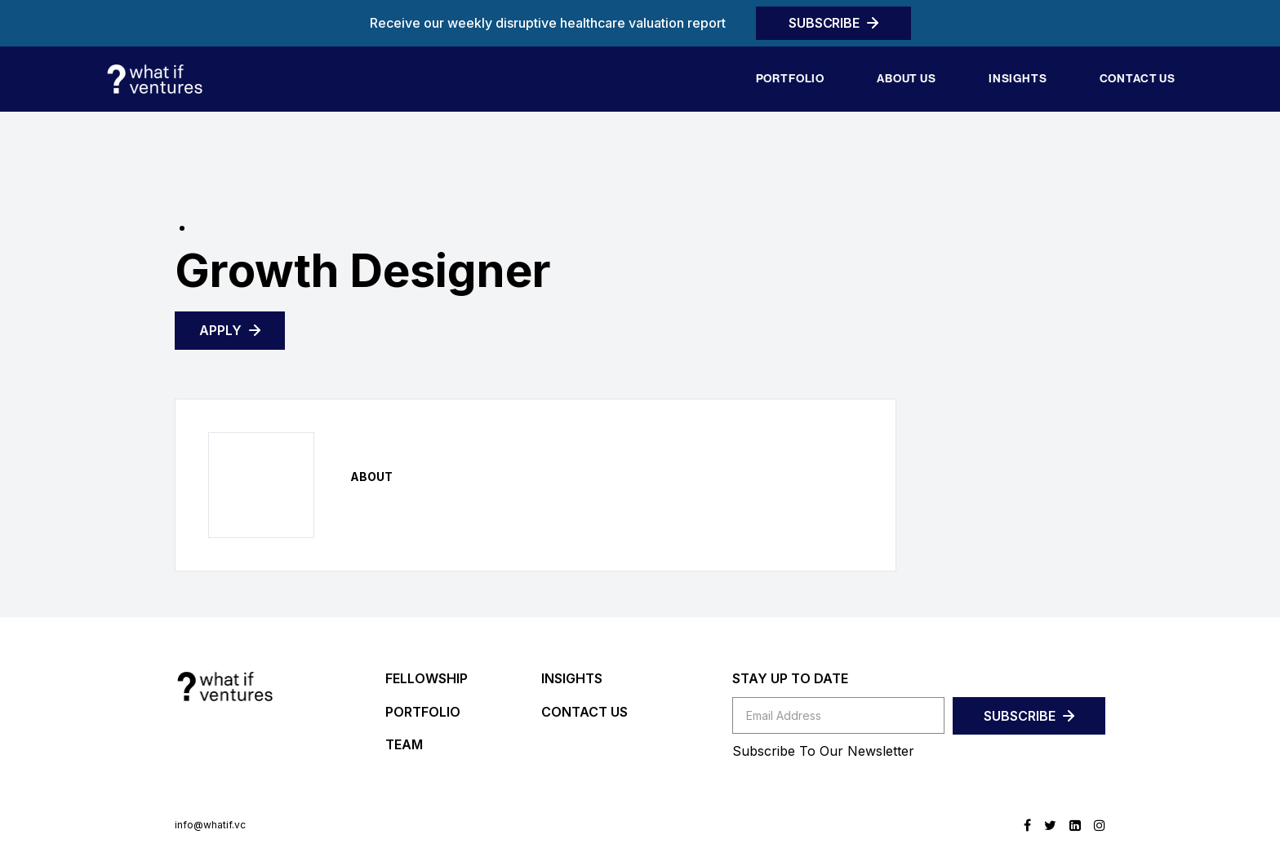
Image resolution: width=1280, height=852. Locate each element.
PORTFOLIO (422, 712)
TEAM (404, 744)
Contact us (1138, 79)
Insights (1018, 79)
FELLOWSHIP (426, 678)
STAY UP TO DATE (790, 678)
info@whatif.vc (210, 825)
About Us (906, 79)
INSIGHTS (571, 678)
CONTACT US (584, 712)
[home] (154, 79)
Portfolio (790, 79)
